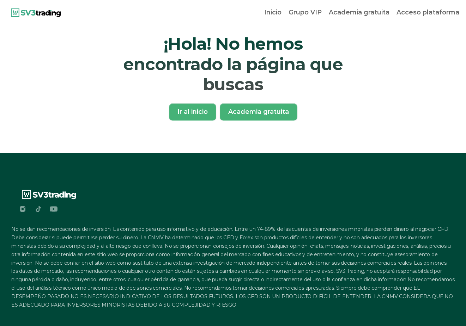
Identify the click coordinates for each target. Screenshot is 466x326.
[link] (36, 12)
